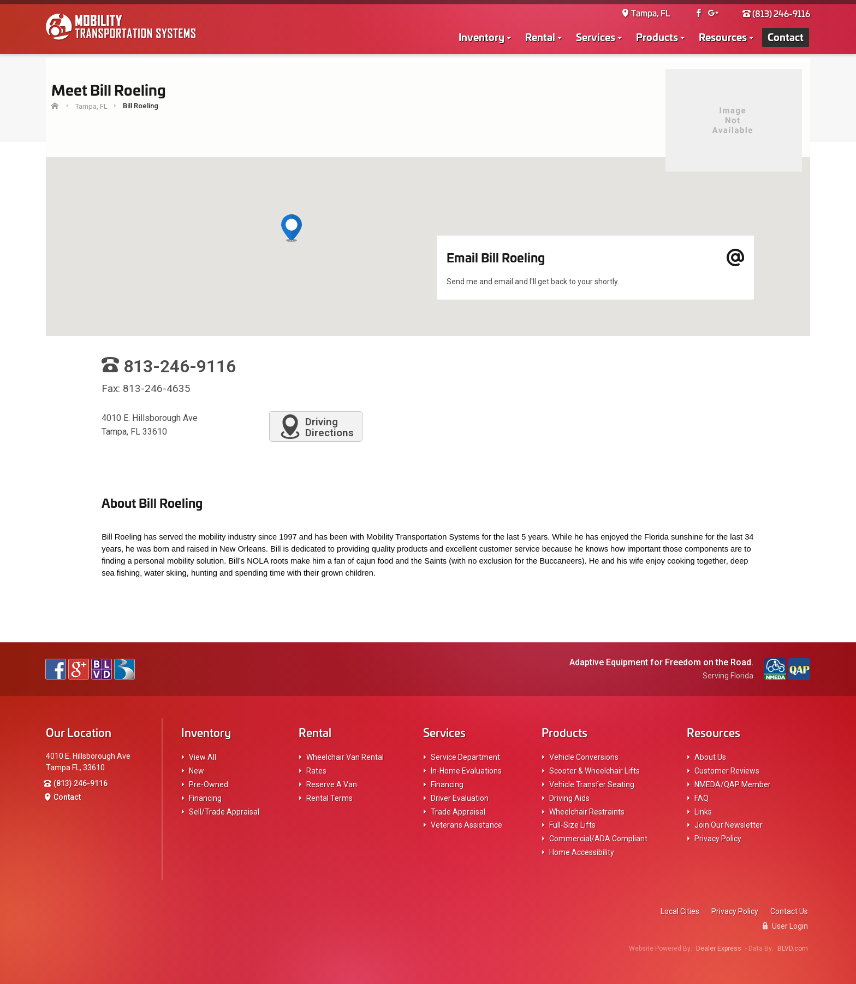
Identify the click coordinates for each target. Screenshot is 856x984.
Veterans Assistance (466, 825)
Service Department (465, 757)
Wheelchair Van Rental (345, 757)
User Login (785, 926)
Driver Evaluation (460, 798)
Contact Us (789, 911)
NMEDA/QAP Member (732, 784)
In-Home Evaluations (466, 770)
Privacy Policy (717, 838)
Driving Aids (569, 798)
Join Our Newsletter (728, 825)
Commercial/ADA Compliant (598, 838)
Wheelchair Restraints (587, 811)
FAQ (701, 798)
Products (657, 37)
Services (595, 37)
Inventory (481, 37)
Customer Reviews (726, 770)
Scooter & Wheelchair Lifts (594, 770)
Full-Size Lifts (572, 825)
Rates (316, 770)
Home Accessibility (581, 852)
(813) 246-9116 (776, 14)
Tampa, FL (645, 14)
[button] (291, 228)
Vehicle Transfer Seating (591, 784)
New (196, 770)
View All (202, 757)
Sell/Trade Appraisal (224, 811)
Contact (786, 37)
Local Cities (680, 911)
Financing (205, 798)
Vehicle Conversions (584, 757)
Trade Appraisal (458, 811)
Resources (723, 37)
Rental (540, 37)
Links (703, 811)
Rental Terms (329, 798)
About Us (710, 757)
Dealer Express (718, 948)
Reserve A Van (331, 784)
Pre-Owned (208, 784)
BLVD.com (792, 948)
